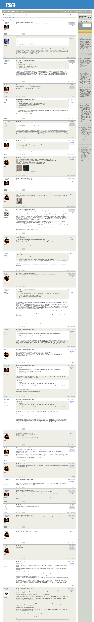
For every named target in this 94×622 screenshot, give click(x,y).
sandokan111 (7, 60)
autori (86, 11)
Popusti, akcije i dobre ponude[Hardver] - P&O (85, 134)
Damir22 (6, 588)
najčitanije (76, 11)
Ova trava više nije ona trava (85, 80)
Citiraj (72, 25)
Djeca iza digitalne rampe (86, 60)
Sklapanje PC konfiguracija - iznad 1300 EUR (86, 54)
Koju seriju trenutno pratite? (86, 61)
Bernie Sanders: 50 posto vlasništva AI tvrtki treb (86, 76)
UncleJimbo (6, 289)
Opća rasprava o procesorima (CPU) (84, 156)
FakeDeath (6, 22)
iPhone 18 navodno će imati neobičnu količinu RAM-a (86, 83)
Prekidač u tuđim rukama (85, 129)
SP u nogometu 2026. (85, 43)
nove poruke (81, 11)
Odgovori (72, 38)
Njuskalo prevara (84, 122)
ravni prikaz (65, 19)
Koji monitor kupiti (84, 84)
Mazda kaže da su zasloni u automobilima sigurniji (86, 40)
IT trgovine (21, 11)
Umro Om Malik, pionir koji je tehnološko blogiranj (86, 143)
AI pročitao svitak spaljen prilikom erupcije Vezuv (85, 93)
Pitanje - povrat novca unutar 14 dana (24, 22)
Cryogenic (6, 36)
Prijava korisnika (83, 21)
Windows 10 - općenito (85, 89)
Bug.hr (4, 11)
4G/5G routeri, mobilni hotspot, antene (85, 106)
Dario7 (5, 157)
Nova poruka (73, 14)
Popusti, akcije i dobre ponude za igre (85, 70)
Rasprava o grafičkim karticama (85, 78)
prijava (61, 11)
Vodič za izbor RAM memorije (84, 141)
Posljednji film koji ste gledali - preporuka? (85, 74)
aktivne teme (70, 11)
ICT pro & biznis (14, 11)
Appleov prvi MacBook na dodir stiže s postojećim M (86, 150)
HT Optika (83, 130)
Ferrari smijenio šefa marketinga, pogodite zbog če (86, 114)
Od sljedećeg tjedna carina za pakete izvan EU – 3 (86, 117)
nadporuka (73, 57)
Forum (8, 11)
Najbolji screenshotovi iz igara (85, 52)
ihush (5, 209)
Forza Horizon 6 (84, 66)
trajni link (73, 33)
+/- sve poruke (58, 19)
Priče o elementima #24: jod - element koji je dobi (86, 95)
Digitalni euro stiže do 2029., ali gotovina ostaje (85, 42)
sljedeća (20, 20)
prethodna (5, 20)
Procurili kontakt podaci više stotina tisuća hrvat (86, 47)
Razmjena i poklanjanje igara (85, 110)
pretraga (89, 11)
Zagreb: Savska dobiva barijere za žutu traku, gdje (86, 68)
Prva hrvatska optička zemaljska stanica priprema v (86, 136)
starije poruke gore (72, 19)
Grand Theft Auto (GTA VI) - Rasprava (86, 121)
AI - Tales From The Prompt (86, 48)
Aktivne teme (82, 31)
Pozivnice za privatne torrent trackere (85, 65)
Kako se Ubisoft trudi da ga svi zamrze (86, 45)
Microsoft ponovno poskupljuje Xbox (84, 119)
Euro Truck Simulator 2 (85, 81)
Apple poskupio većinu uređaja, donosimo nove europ (85, 159)
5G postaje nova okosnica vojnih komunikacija (86, 139)
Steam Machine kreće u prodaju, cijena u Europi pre (86, 112)
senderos (6, 561)
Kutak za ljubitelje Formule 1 (86, 57)
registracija (65, 11)
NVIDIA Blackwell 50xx (85, 96)
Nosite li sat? (83, 157)
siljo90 (5, 99)
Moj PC (5, 57)
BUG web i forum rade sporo (85, 38)
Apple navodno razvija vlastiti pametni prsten (85, 148)
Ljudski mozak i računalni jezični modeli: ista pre (85, 63)
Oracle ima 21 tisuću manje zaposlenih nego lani (86, 104)
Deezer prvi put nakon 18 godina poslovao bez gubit (86, 91)
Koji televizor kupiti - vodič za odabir (86, 88)
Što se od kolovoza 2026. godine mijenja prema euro (86, 59)
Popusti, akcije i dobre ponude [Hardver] (85, 145)
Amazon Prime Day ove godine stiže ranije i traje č (86, 132)
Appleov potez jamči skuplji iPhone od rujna (86, 128)
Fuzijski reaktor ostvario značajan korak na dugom (86, 50)
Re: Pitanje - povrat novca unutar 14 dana (25, 36)
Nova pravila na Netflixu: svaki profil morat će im (85, 108)
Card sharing (83, 72)
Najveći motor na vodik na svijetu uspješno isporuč (86, 34)
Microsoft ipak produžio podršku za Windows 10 (85, 98)
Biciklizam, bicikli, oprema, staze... (86, 100)
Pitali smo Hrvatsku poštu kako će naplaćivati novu (86, 126)
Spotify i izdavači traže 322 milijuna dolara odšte (86, 152)
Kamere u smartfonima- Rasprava (85, 154)
